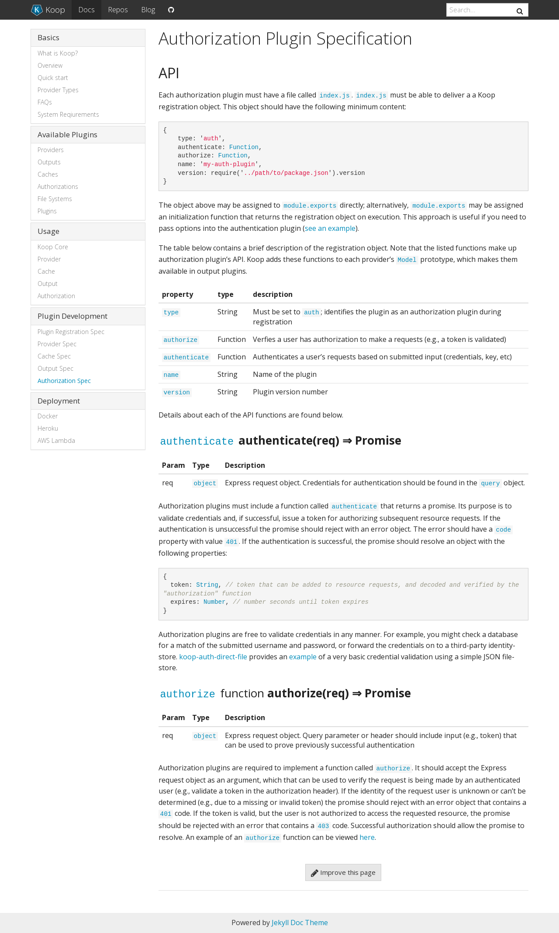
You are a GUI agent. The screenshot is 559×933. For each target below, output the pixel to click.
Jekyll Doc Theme (300, 922)
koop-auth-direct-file (213, 656)
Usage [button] (48, 231)
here (367, 837)
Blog (148, 9)
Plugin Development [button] (72, 316)
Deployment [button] (59, 401)
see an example (330, 228)
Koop (48, 9)
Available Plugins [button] (67, 134)
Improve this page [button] (343, 872)
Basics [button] (48, 37)
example (303, 656)
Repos (118, 9)
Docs (86, 9)
